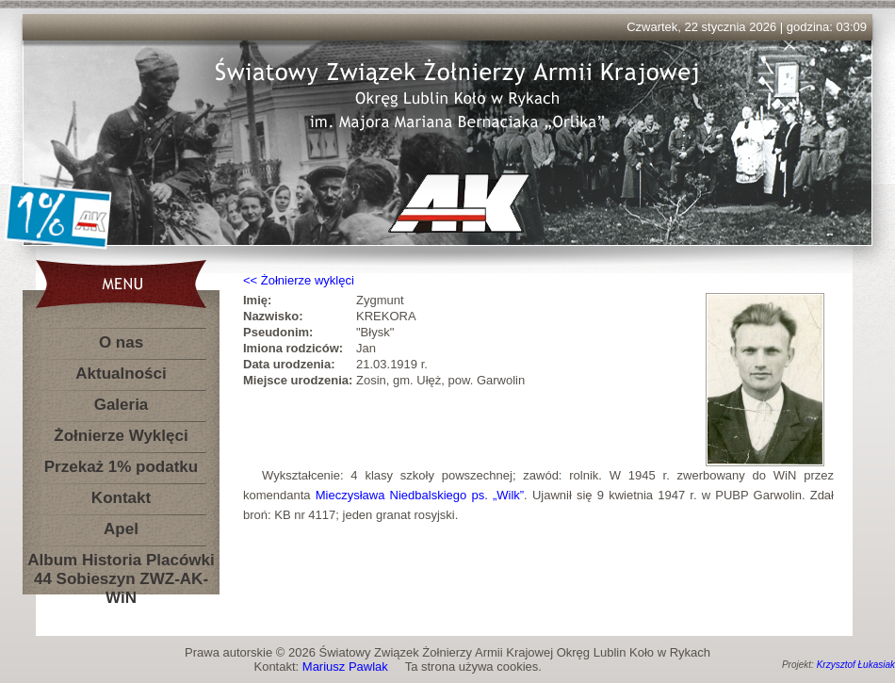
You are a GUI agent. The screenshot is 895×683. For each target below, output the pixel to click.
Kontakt (121, 498)
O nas (121, 342)
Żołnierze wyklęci (307, 280)
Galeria (121, 405)
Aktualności (120, 373)
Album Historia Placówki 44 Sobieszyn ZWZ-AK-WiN (120, 564)
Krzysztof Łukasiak (856, 664)
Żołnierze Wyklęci (120, 436)
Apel (121, 529)
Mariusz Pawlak (345, 666)
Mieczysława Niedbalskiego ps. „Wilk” (420, 495)
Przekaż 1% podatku (121, 467)
